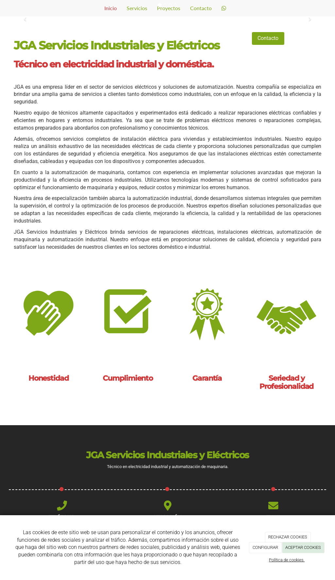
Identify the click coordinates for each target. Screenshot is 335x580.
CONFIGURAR (265, 547)
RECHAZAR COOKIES (287, 537)
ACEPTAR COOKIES (303, 547)
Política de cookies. (287, 559)
